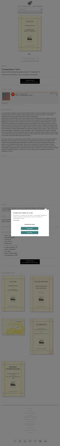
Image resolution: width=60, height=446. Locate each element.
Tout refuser (29, 232)
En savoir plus (16, 220)
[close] (45, 210)
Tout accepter (30, 228)
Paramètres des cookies (30, 224)
